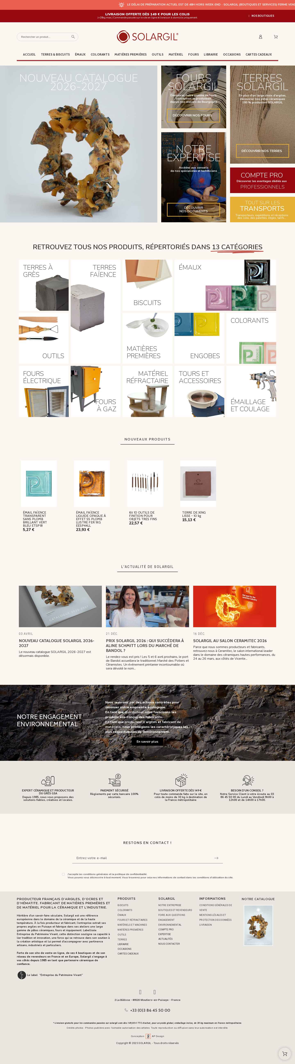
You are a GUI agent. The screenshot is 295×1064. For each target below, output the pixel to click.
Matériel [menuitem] (176, 54)
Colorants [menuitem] (100, 54)
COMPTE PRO (262, 175)
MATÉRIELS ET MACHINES (132, 924)
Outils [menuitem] (157, 54)
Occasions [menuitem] (232, 54)
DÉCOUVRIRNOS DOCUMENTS (193, 209)
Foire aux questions (171, 915)
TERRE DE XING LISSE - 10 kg (194, 514)
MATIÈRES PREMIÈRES (130, 929)
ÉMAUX (122, 915)
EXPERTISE (164, 934)
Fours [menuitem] (193, 54)
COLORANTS (125, 910)
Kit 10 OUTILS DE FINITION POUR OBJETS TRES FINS (143, 516)
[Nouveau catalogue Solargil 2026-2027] (60, 606)
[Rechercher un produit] (47, 37)
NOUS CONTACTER (169, 943)
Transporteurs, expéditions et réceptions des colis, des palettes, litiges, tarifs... (261, 216)
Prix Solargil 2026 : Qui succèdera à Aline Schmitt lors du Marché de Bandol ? (145, 645)
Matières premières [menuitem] (131, 54)
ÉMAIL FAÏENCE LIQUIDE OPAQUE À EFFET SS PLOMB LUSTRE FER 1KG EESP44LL (91, 519)
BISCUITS (123, 905)
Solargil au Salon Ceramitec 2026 (230, 640)
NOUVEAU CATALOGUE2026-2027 (78, 83)
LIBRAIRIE (123, 944)
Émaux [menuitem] (80, 54)
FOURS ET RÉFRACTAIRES (132, 920)
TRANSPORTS (262, 208)
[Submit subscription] (216, 858)
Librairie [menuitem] (211, 54)
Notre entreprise (170, 905)
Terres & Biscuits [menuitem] (55, 54)
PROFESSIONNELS (262, 186)
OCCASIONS (124, 949)
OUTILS (122, 934)
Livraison (205, 924)
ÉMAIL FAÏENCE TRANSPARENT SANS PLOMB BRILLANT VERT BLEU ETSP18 (35, 519)
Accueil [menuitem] (29, 54)
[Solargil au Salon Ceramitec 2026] (234, 606)
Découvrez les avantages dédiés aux (262, 181)
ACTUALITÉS (165, 939)
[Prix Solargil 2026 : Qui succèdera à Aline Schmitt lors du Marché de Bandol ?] (147, 606)
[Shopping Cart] (285, 1054)
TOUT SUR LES (262, 202)
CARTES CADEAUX (128, 953)
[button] (261, 15)
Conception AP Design (147, 1036)
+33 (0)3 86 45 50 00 (150, 1010)
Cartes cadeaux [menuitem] (259, 54)
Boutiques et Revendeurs (175, 910)
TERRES (122, 939)
